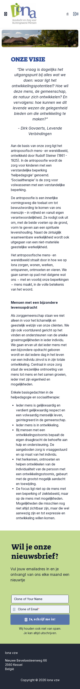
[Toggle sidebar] (6, 14)
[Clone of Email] (43, 609)
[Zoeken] (68, 14)
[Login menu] (75, 14)
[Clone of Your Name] (40, 599)
